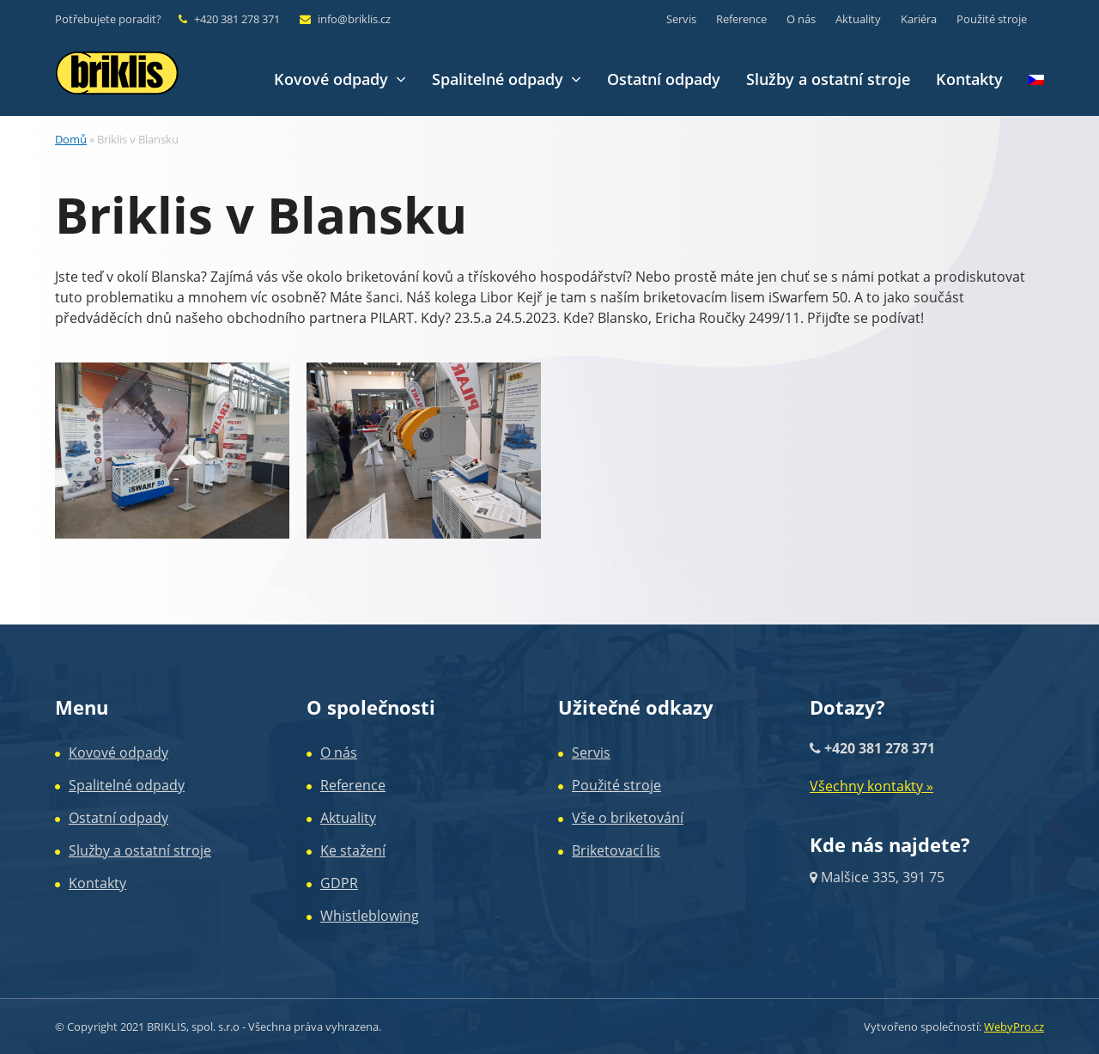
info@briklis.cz (354, 19)
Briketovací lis (616, 850)
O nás (338, 752)
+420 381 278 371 (237, 19)
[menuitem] (1036, 79)
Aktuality (348, 817)
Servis (591, 752)
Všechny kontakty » (871, 786)
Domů (71, 139)
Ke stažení (353, 850)
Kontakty (97, 883)
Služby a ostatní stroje (140, 850)
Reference (353, 785)
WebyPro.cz (1014, 1026)
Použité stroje (616, 785)
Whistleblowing (369, 915)
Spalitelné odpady (127, 785)
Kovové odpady (118, 752)
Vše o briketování (627, 817)
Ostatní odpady (118, 817)
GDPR (339, 883)
